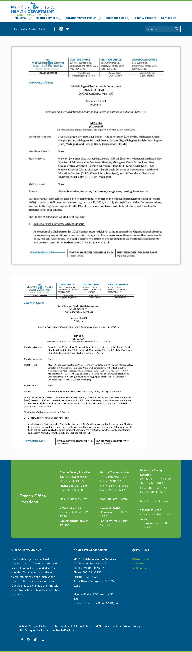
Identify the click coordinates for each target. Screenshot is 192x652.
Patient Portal (140, 559)
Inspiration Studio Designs (57, 630)
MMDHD (22, 18)
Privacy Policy (131, 626)
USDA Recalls (38, 29)
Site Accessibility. (110, 626)
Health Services (48, 18)
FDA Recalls (19, 29)
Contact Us (168, 18)
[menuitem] (23, 17)
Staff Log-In (139, 568)
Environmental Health (83, 18)
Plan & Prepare (145, 18)
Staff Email (138, 563)
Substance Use (117, 18)
